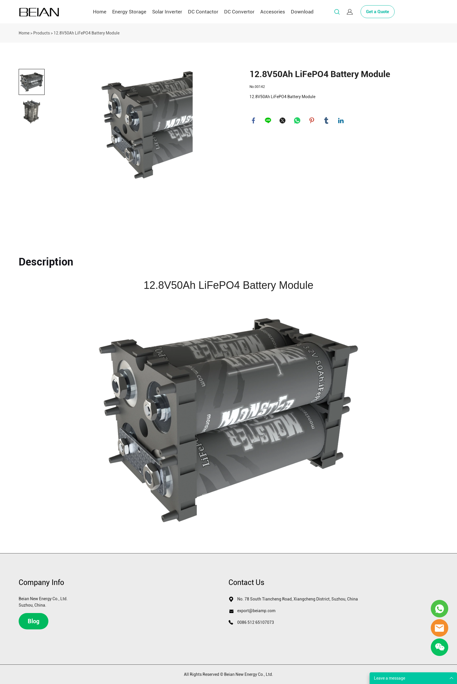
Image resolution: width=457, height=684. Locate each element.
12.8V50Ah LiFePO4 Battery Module (86, 33)
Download (302, 12)
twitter (283, 121)
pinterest (312, 121)
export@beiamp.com (256, 610)
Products (41, 33)
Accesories (272, 12)
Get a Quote (377, 11)
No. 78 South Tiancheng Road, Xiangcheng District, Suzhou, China (297, 599)
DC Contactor (203, 12)
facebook (253, 121)
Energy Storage (129, 12)
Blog (33, 621)
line (268, 121)
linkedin (341, 121)
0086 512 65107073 (255, 622)
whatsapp (297, 121)
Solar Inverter (167, 12)
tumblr (326, 121)
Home (99, 12)
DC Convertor (239, 12)
